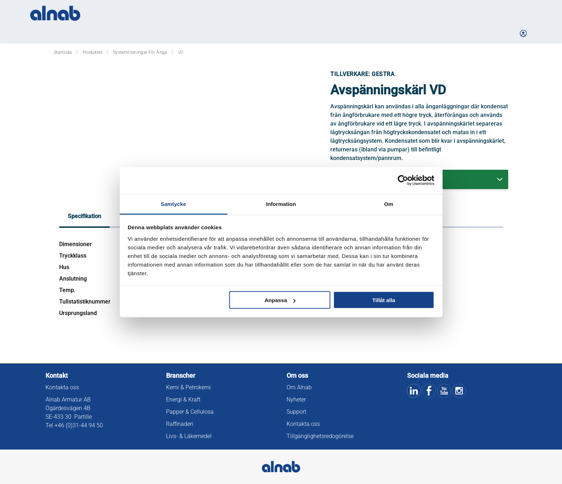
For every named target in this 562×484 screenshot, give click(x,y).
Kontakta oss (62, 387)
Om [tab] (388, 204)
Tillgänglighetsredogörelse (320, 436)
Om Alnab (299, 387)
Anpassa (280, 300)
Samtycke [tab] (173, 204)
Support (296, 411)
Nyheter (296, 399)
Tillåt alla (383, 300)
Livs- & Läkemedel (189, 436)
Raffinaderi (179, 423)
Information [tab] (281, 204)
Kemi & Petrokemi (188, 387)
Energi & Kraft (183, 399)
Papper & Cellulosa (190, 411)
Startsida (63, 52)
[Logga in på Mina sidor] (524, 33)
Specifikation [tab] (84, 216)
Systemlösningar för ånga (140, 52)
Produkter (92, 52)
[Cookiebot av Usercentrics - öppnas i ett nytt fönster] (403, 180)
